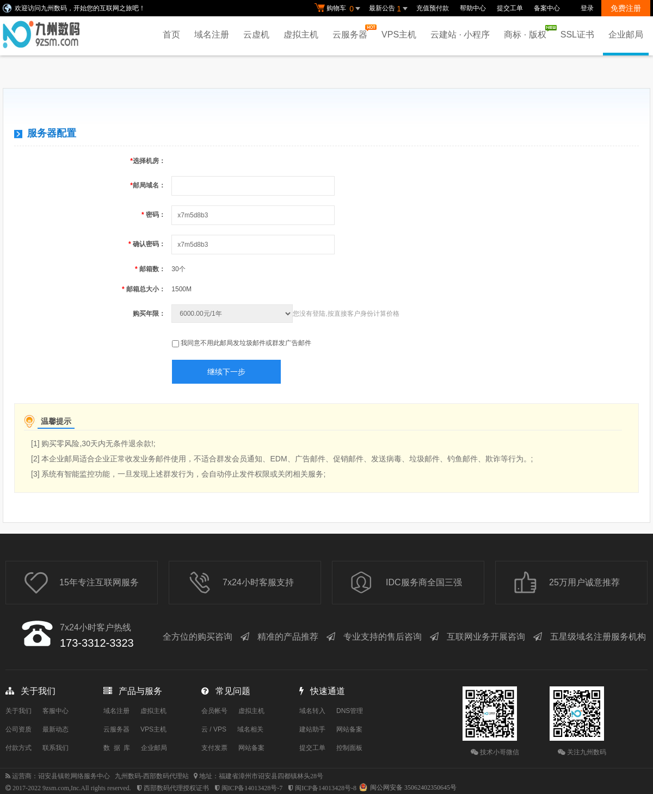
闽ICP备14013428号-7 (252, 788)
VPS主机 (398, 34)
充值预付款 (432, 8)
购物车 (339, 8)
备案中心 (547, 8)
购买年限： (149, 313)
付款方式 (18, 748)
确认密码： (146, 244)
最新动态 (55, 729)
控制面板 (349, 748)
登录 (587, 8)
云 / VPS (213, 729)
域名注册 (211, 34)
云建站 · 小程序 (460, 34)
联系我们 (55, 748)
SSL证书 (577, 34)
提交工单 (510, 8)
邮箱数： (150, 269)
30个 (178, 269)
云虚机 (256, 34)
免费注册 (626, 8)
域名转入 (312, 711)
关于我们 (18, 711)
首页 (171, 34)
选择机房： (147, 161)
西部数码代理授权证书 (176, 788)
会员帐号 (214, 711)
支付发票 (214, 748)
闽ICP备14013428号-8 (325, 788)
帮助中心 (473, 8)
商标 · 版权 (527, 32)
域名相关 (250, 729)
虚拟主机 (301, 34)
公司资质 (18, 729)
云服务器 (352, 31)
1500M (181, 289)
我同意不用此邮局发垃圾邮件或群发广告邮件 (246, 343)
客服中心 (55, 711)
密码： (153, 214)
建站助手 (312, 729)
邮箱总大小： (143, 289)
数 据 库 (116, 748)
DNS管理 (349, 711)
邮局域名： (147, 185)
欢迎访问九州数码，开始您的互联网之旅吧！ (80, 8)
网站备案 (251, 748)
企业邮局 (625, 34)
